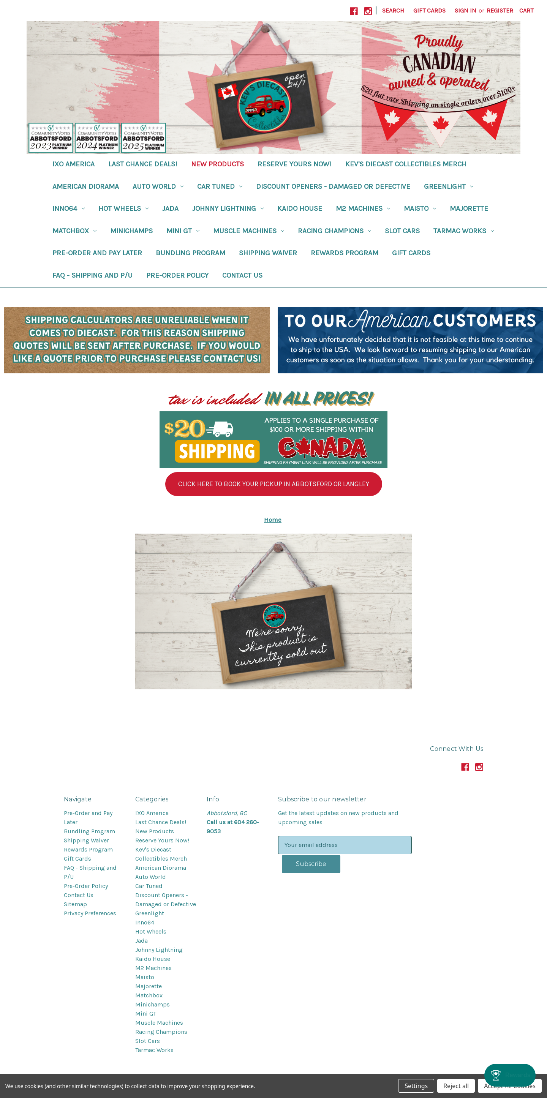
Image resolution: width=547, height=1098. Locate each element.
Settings (416, 1086)
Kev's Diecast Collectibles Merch (405, 164)
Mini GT (182, 231)
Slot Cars (402, 231)
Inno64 (68, 208)
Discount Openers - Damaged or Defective (333, 186)
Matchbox (74, 231)
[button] (273, 484)
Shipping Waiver (268, 253)
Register (500, 10)
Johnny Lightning (228, 208)
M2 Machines (363, 208)
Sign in (465, 10)
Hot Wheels (123, 208)
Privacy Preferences (90, 913)
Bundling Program (190, 253)
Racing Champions (334, 231)
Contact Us (242, 275)
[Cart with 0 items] (526, 10)
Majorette (469, 208)
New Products (217, 164)
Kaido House (299, 208)
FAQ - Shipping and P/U (92, 275)
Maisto (420, 208)
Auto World (158, 186)
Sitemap (75, 904)
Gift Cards (429, 10)
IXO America (73, 164)
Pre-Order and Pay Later (97, 253)
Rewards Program (344, 253)
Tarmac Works (463, 231)
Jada (170, 208)
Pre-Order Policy (177, 275)
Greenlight (448, 186)
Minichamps (131, 231)
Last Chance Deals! (142, 164)
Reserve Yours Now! (295, 164)
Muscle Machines (248, 231)
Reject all (456, 1086)
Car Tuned (219, 186)
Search (393, 10)
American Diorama (85, 186)
